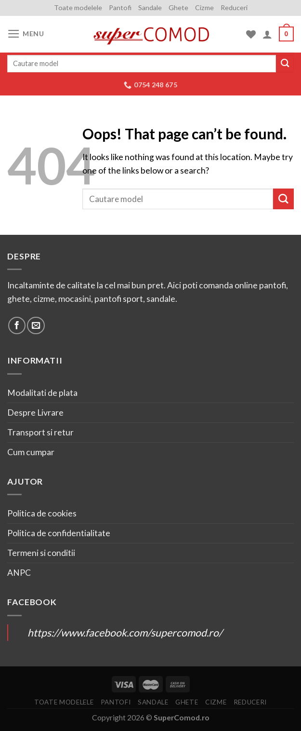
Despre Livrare (35, 412)
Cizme (204, 7)
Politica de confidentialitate (58, 533)
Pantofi (120, 7)
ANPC (19, 573)
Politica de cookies (42, 513)
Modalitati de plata (42, 393)
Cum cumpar (30, 452)
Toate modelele (78, 7)
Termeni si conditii (41, 553)
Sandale (150, 7)
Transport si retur (40, 432)
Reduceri (234, 7)
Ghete (178, 7)
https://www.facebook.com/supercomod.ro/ (124, 632)
